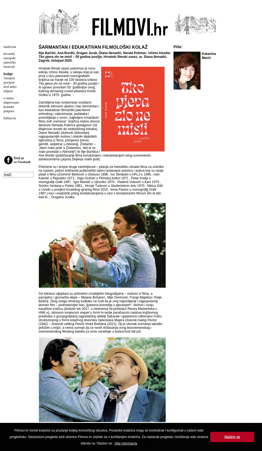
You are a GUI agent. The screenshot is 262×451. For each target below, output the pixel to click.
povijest (9, 82)
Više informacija (125, 443)
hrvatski (9, 54)
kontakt (9, 107)
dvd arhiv (10, 87)
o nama (9, 98)
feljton (8, 91)
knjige (8, 74)
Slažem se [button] (232, 437)
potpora (9, 111)
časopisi (9, 78)
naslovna (10, 47)
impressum (11, 102)
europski (10, 58)
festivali (9, 67)
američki (10, 62)
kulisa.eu (10, 118)
